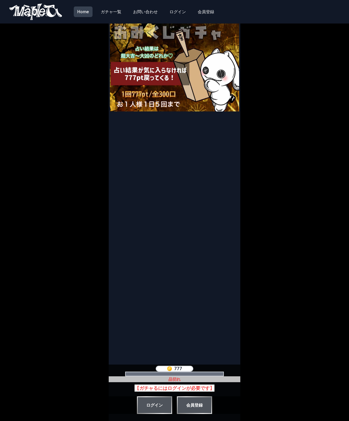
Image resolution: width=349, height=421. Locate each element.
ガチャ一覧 (111, 11)
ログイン (178, 11)
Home (83, 11)
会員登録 (206, 11)
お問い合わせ (145, 11)
